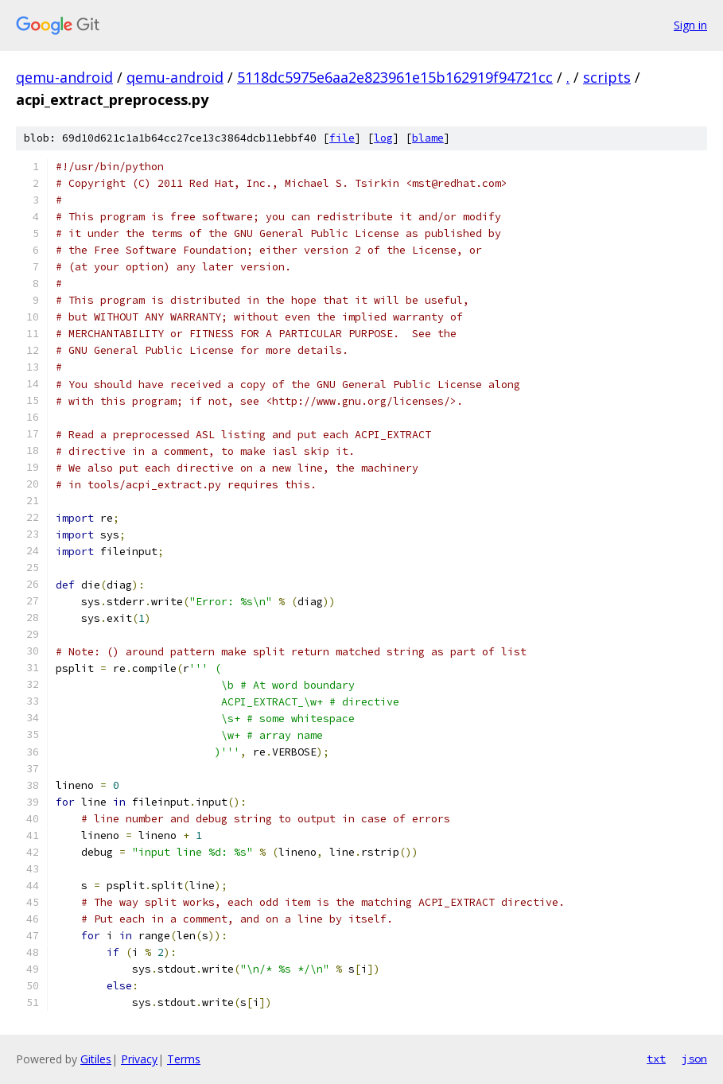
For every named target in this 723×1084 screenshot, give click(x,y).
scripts (607, 77)
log (383, 138)
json (694, 1058)
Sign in (690, 25)
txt (656, 1058)
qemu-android (64, 77)
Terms (183, 1059)
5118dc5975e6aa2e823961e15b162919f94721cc (395, 77)
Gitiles (95, 1059)
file (342, 138)
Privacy (139, 1059)
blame (428, 138)
